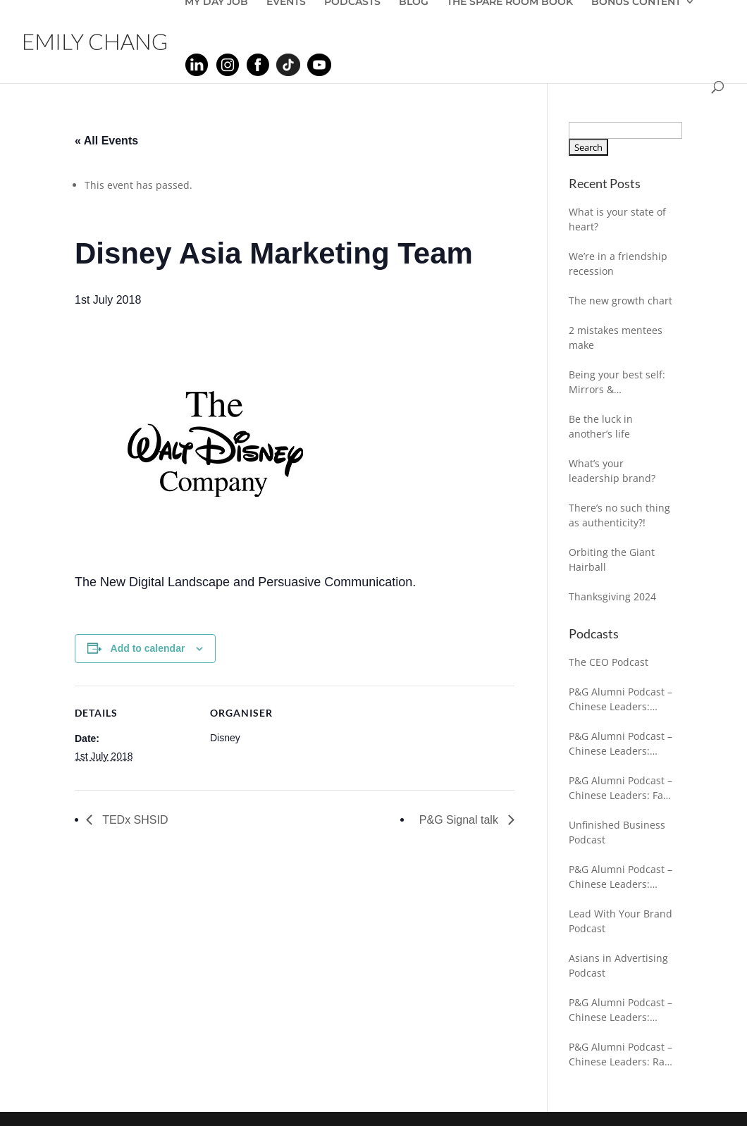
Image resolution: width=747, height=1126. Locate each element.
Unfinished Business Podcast (617, 832)
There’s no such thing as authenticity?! (619, 515)
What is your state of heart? (617, 219)
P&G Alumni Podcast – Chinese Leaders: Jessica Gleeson (620, 1010)
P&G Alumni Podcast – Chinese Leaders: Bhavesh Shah (620, 876)
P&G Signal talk (460, 820)
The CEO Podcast (608, 662)
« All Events (106, 141)
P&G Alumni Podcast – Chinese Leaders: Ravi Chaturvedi (620, 1054)
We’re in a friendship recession (618, 263)
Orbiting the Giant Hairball (612, 559)
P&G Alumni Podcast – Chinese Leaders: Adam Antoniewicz (620, 743)
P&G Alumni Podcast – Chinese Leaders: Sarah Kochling (620, 699)
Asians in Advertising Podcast (618, 965)
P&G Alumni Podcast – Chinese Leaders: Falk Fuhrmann (620, 788)
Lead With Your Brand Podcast (620, 921)
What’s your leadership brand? (612, 471)
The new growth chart (620, 300)
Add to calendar (148, 648)
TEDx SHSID (133, 820)
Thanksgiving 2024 (612, 596)
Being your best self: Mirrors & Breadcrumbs (617, 382)
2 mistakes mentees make (615, 337)
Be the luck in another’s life (601, 426)
